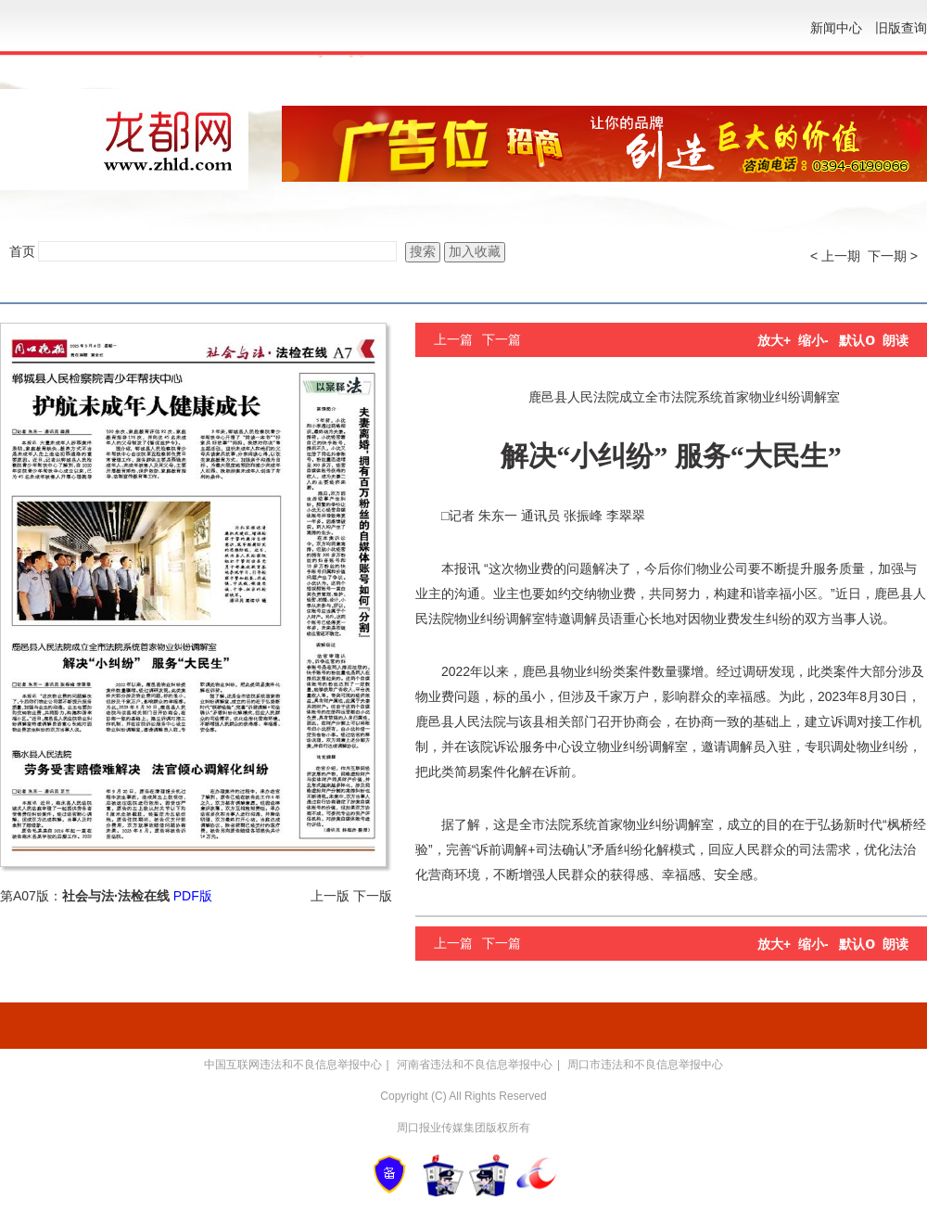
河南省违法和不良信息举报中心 (474, 1064)
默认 (857, 340)
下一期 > (893, 256)
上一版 (330, 895)
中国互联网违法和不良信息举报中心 (293, 1064)
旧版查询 (901, 27)
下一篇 (501, 339)
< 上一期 (835, 256)
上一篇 (453, 339)
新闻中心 (836, 27)
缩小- (813, 340)
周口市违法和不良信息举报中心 (645, 1064)
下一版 (372, 895)
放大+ (774, 340)
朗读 (895, 340)
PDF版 (192, 895)
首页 (22, 251)
